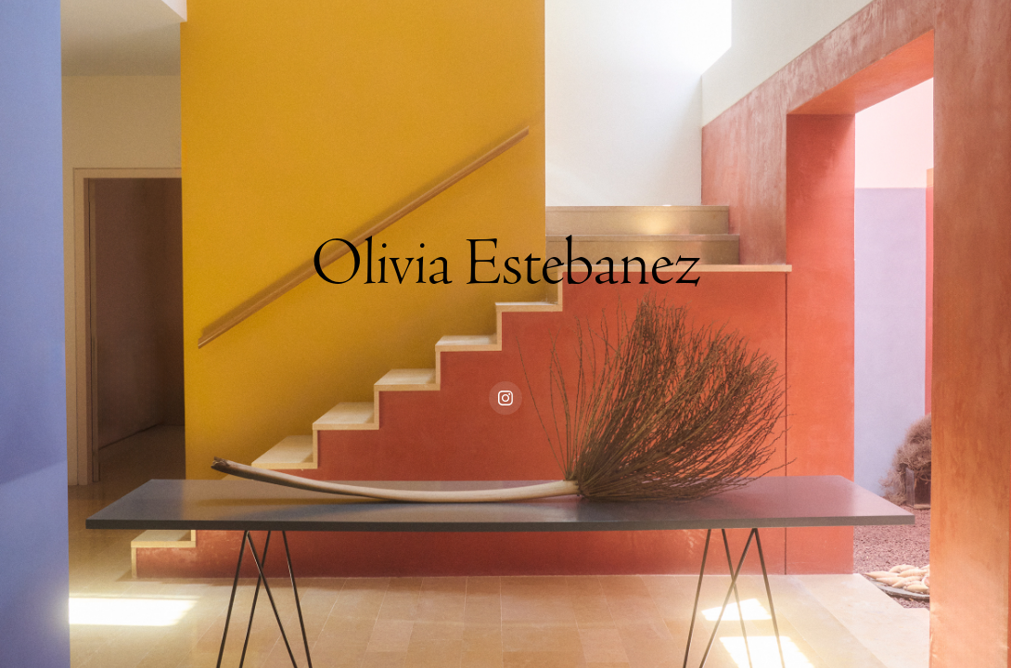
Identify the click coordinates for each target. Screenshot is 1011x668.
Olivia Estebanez (506, 263)
